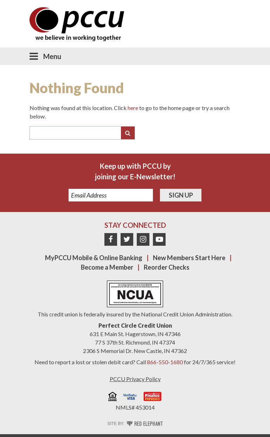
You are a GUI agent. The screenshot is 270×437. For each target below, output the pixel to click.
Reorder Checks (166, 267)
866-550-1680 (165, 362)
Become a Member (107, 267)
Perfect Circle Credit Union (135, 325)
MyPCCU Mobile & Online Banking (93, 258)
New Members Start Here (189, 258)
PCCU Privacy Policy (135, 378)
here (133, 107)
